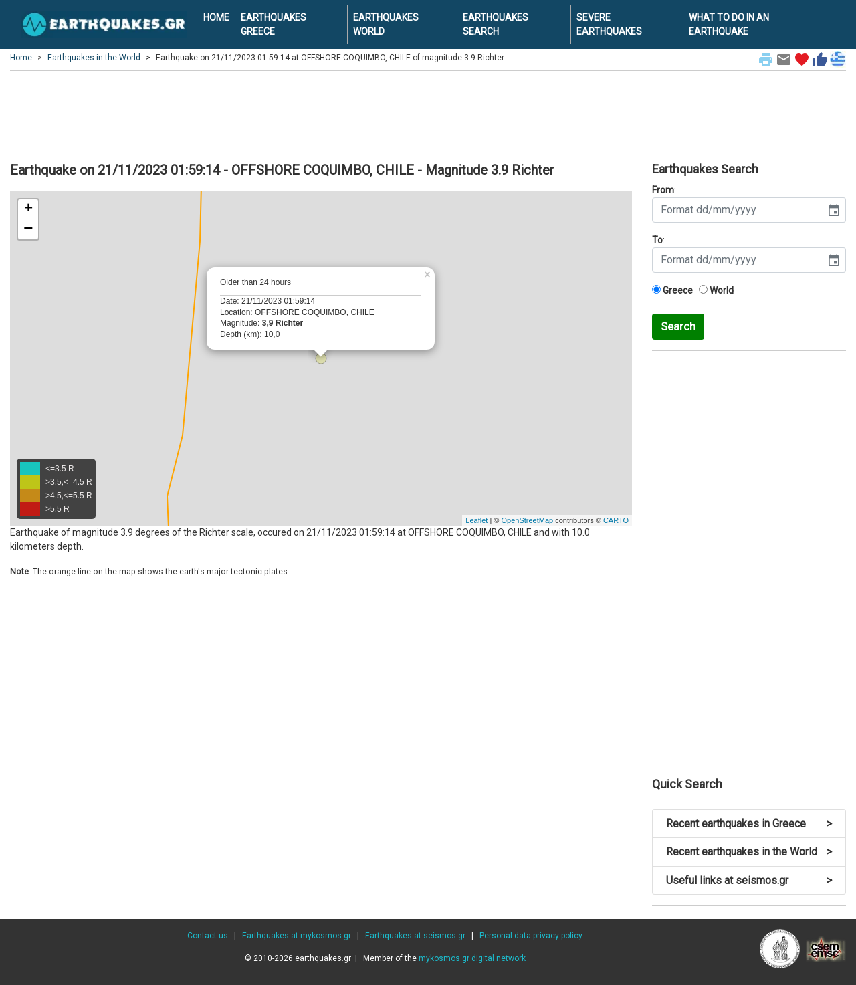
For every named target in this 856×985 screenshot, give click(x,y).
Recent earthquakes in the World (749, 851)
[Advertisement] (428, 114)
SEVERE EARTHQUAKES (609, 24)
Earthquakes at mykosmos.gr (296, 935)
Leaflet (476, 520)
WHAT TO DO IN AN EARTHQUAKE (729, 24)
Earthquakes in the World (93, 57)
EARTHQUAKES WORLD (386, 24)
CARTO (616, 520)
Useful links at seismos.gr (749, 880)
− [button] (28, 229)
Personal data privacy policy (530, 935)
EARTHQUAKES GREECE (273, 24)
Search (678, 326)
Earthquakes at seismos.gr (415, 935)
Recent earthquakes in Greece (749, 823)
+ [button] (28, 209)
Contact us (207, 935)
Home (21, 57)
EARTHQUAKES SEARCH (495, 24)
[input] (736, 210)
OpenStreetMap (527, 520)
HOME (216, 17)
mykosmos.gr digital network (472, 958)
